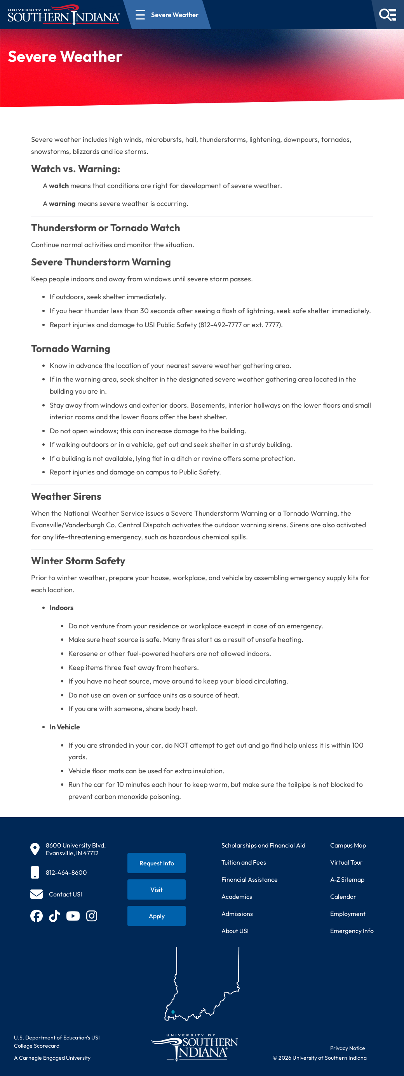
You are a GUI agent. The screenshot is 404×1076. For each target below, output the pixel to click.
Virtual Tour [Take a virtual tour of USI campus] (346, 862)
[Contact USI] (56, 894)
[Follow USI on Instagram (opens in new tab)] (91, 916)
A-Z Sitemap (347, 879)
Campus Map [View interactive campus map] (348, 845)
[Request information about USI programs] (156, 863)
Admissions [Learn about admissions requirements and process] (237, 913)
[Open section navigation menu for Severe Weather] (167, 14)
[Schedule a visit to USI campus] (156, 889)
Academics (236, 896)
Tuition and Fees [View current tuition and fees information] (243, 862)
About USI (235, 931)
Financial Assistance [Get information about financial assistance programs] (249, 879)
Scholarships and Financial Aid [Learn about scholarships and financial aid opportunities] (263, 845)
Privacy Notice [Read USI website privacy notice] (347, 1048)
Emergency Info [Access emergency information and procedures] (352, 931)
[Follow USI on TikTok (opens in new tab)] (54, 916)
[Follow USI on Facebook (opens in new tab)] (36, 916)
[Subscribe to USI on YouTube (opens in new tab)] (73, 916)
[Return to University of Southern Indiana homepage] (194, 1047)
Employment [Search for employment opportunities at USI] (348, 913)
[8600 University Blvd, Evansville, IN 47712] (68, 849)
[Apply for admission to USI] (156, 916)
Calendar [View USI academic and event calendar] (343, 896)
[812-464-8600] (68, 872)
